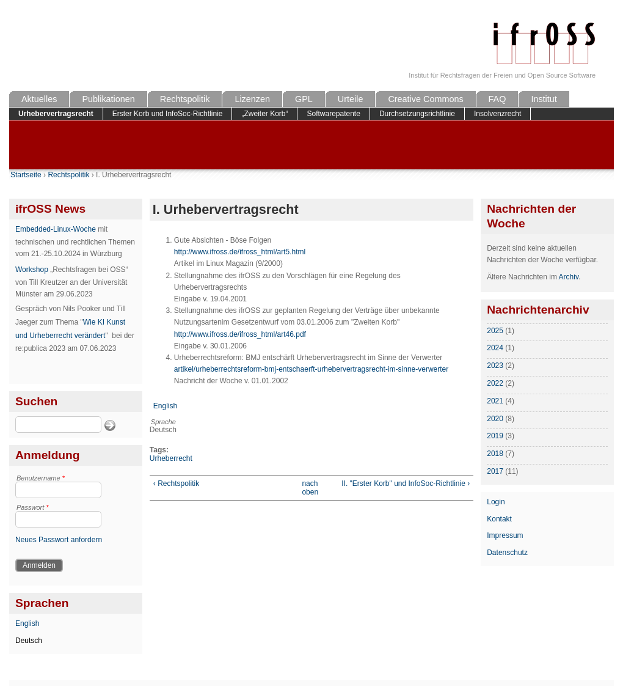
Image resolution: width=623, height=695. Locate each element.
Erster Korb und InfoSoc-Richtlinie (167, 113)
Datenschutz (507, 552)
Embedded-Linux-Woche (55, 229)
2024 (495, 348)
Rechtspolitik (185, 99)
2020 (495, 418)
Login (496, 502)
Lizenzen (252, 99)
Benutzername (40, 478)
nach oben (308, 487)
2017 (495, 471)
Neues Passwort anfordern (58, 539)
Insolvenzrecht (497, 113)
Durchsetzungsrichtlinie (417, 113)
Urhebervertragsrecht (55, 113)
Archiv (568, 277)
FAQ (497, 99)
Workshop (31, 269)
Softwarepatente (333, 113)
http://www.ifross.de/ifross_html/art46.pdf (240, 334)
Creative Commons (425, 99)
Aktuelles (39, 99)
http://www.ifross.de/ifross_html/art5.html (239, 252)
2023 (495, 365)
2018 (495, 453)
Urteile (350, 99)
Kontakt (499, 519)
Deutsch (28, 640)
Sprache (163, 421)
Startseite (26, 175)
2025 (495, 330)
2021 (495, 401)
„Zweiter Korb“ (264, 113)
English (27, 623)
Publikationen (108, 99)
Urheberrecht (171, 458)
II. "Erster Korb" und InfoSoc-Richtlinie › (405, 483)
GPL (304, 99)
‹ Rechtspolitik (176, 483)
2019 (495, 436)
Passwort (32, 507)
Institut (543, 99)
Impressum (505, 535)
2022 (495, 383)
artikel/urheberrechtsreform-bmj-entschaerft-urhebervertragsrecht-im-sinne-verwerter (311, 369)
